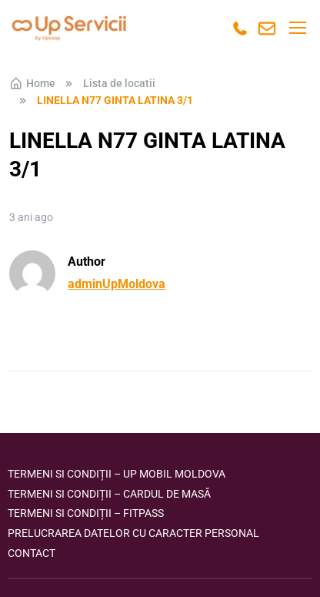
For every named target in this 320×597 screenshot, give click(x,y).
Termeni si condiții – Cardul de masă (109, 494)
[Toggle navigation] (296, 28)
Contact (31, 553)
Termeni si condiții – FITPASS (86, 513)
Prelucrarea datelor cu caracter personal (133, 533)
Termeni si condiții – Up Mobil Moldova (116, 474)
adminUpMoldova (116, 284)
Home (32, 83)
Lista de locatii (119, 83)
